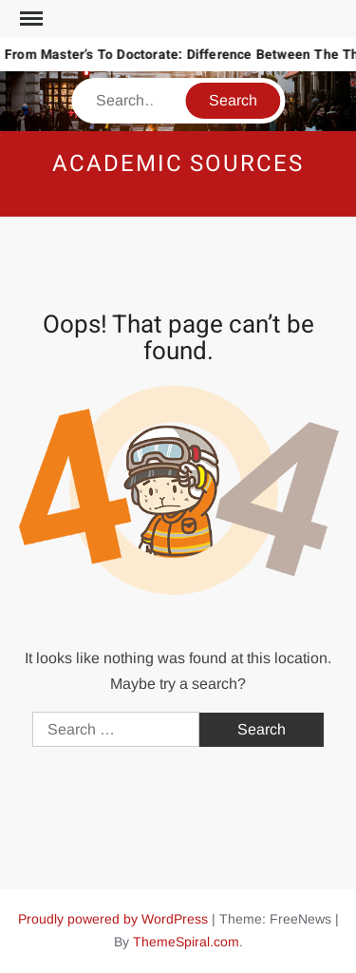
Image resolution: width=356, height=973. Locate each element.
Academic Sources (178, 164)
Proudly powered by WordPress (113, 918)
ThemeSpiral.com (186, 941)
